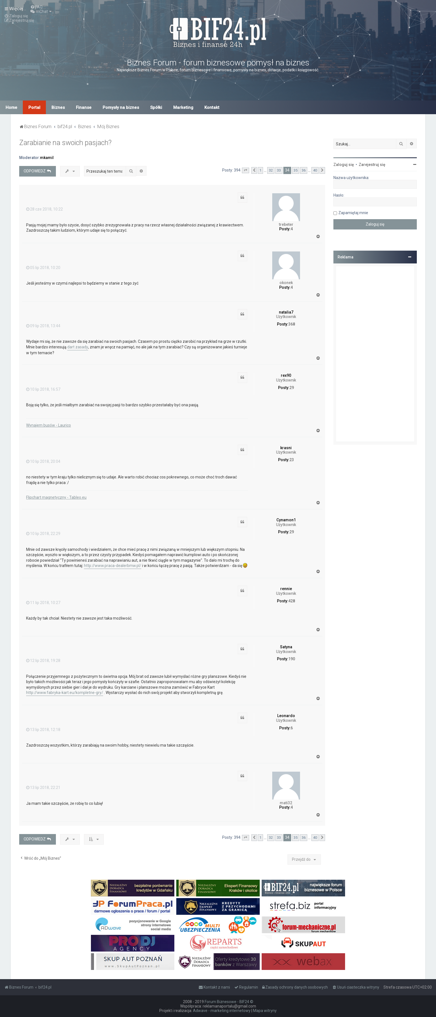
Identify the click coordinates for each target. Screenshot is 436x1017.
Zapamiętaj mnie (353, 213)
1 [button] (260, 170)
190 (291, 659)
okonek (286, 282)
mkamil (47, 157)
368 (291, 324)
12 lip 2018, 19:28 (43, 660)
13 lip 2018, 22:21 (43, 787)
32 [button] (271, 170)
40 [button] (315, 170)
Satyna (286, 647)
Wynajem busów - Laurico (48, 425)
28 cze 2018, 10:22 (44, 209)
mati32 (286, 803)
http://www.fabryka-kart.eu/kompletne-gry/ (64, 692)
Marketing (183, 107)
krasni (286, 448)
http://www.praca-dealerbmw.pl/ (112, 565)
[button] (245, 170)
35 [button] (296, 170)
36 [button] (304, 170)
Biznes (58, 107)
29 (291, 387)
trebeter (286, 224)
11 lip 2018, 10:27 (43, 602)
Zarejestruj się (372, 164)
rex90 (286, 375)
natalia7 (286, 312)
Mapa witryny (265, 1010)
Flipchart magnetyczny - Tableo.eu (56, 497)
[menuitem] (36, 7)
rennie (286, 588)
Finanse (83, 107)
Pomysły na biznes (121, 107)
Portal (34, 107)
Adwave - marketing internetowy (222, 1010)
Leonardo (286, 715)
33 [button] (279, 170)
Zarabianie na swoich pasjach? (65, 143)
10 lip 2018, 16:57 (43, 389)
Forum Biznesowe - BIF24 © (229, 1001)
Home (11, 107)
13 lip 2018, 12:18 (43, 729)
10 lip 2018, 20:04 (43, 461)
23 (291, 460)
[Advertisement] (375, 353)
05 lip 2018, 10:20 (43, 267)
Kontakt (211, 107)
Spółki (156, 107)
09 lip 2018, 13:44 (43, 326)
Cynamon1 (286, 520)
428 (291, 601)
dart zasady (77, 347)
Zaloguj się (343, 164)
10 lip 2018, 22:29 (43, 533)
